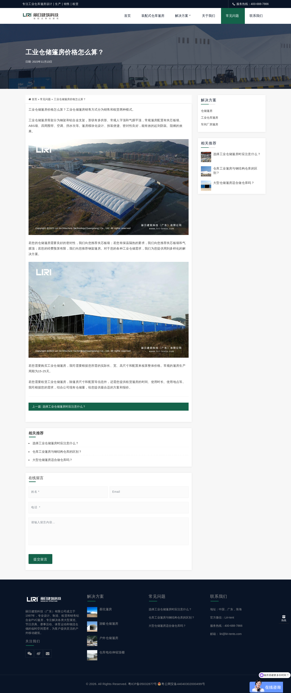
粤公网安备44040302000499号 (181, 684)
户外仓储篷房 (108, 638)
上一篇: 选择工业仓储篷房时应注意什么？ (59, 406)
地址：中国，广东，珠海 (226, 609)
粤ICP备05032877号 (142, 684)
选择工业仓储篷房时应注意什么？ (55, 443)
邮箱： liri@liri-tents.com (226, 634)
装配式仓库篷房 (152, 15)
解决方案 (181, 15)
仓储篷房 (206, 111)
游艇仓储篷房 (108, 623)
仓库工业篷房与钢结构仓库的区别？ (57, 451)
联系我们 (256, 15)
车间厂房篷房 (209, 124)
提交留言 (40, 559)
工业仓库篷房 (209, 117)
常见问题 (232, 15)
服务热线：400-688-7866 (226, 625)
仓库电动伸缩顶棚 (112, 652)
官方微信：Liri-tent (222, 617)
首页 (127, 15)
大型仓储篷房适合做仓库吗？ (52, 460)
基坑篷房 (105, 609)
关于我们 (208, 15)
